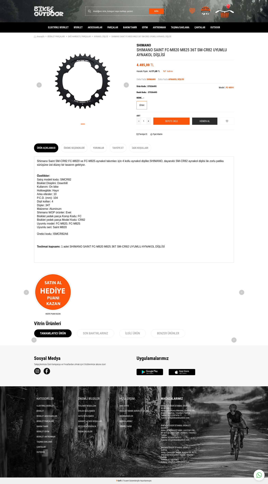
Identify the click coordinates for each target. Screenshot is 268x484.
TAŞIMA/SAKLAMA (180, 27)
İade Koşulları (140, 148)
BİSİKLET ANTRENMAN (46, 436)
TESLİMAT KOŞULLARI (87, 406)
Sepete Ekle (171, 121)
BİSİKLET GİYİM (43, 431)
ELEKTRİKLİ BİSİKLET (58, 27)
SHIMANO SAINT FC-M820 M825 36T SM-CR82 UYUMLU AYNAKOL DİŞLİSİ (141, 36)
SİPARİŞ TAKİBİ (125, 426)
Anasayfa (39, 36)
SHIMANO (144, 45)
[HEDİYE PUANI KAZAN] (53, 294)
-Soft (119, 481)
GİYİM (145, 27)
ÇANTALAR (200, 27)
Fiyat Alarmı (156, 134)
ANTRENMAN (159, 27)
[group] (82, 82)
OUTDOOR (215, 27)
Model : (226, 87)
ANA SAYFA (124, 406)
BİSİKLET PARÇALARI (56, 36)
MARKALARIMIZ (125, 421)
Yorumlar (98, 148)
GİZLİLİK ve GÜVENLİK (87, 426)
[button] (39, 85)
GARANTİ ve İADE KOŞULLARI (90, 421)
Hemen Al (205, 121)
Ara (156, 11)
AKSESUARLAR (95, 27)
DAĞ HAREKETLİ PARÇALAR (79, 36)
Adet (138, 116)
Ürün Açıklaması (46, 148)
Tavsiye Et (142, 134)
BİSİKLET (78, 27)
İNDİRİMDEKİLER (126, 416)
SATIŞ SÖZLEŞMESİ (86, 416)
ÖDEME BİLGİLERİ (85, 431)
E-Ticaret (125, 481)
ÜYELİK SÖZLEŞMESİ (86, 411)
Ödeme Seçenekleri (74, 148)
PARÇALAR (112, 27)
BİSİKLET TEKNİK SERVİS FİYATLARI (134, 411)
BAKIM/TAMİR (130, 27)
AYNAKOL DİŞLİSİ (101, 36)
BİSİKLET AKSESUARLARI (47, 416)
